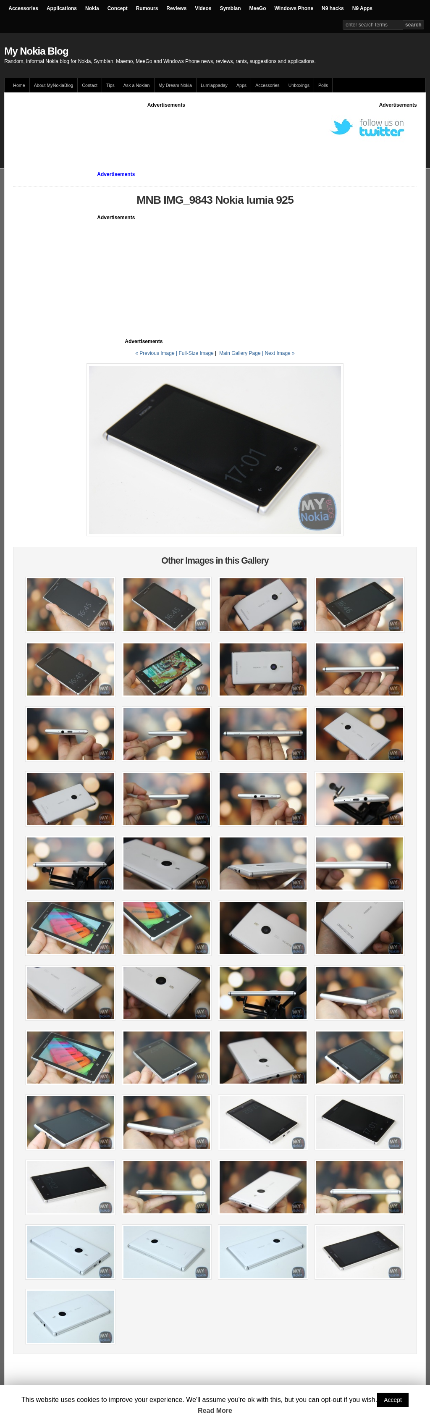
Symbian (230, 8)
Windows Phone (294, 8)
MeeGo (257, 8)
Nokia (92, 8)
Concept (118, 8)
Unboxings (298, 85)
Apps (241, 85)
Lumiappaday (214, 85)
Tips (110, 85)
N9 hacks (333, 8)
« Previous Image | (156, 353)
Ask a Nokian (136, 85)
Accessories (23, 8)
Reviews (176, 8)
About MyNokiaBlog (53, 85)
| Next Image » (278, 353)
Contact (89, 85)
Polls (323, 85)
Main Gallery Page (240, 353)
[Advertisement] (166, 128)
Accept (393, 1399)
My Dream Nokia (175, 85)
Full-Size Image (195, 353)
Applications (62, 8)
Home (19, 85)
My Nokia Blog (36, 51)
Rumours (147, 8)
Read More (215, 1410)
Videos (203, 8)
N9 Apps (362, 8)
